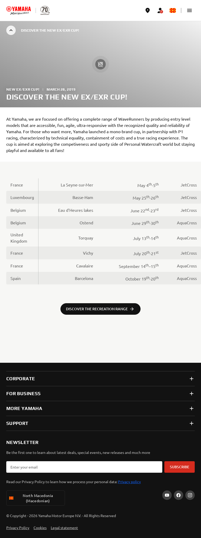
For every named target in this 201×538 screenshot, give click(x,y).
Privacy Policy (17, 527)
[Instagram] (190, 495)
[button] (189, 10)
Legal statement (64, 527)
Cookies (40, 527)
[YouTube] (167, 495)
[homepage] (18, 10)
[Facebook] (178, 495)
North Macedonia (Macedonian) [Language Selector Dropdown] (31, 498)
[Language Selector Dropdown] (173, 10)
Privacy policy (129, 481)
